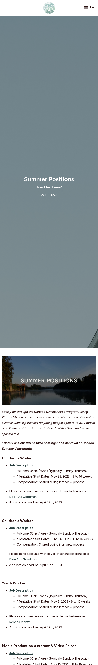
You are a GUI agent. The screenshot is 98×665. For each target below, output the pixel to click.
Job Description (21, 590)
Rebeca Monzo (20, 622)
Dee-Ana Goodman (23, 497)
